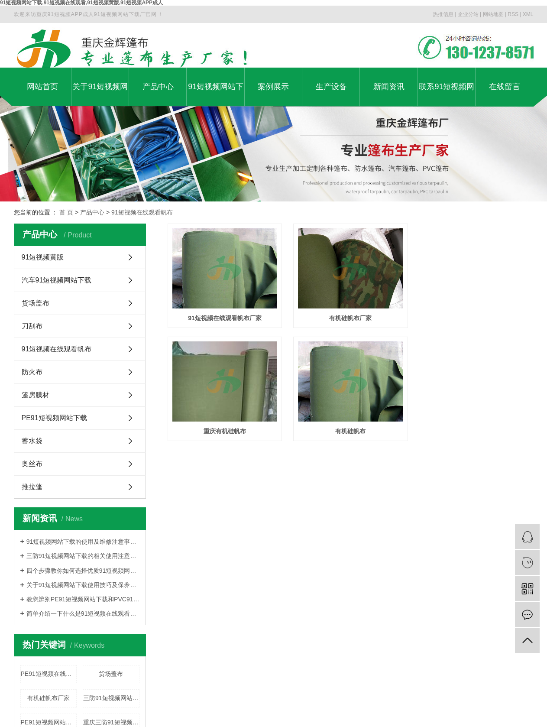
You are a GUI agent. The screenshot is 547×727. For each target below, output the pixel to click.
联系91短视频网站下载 (446, 94)
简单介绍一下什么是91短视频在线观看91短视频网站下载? (82, 613)
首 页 (66, 212)
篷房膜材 (35, 395)
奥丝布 (32, 463)
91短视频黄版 (43, 257)
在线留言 (504, 86)
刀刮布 (32, 326)
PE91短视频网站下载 (54, 418)
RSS (513, 14)
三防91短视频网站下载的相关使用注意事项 (82, 555)
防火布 (32, 372)
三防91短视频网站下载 (111, 698)
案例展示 (273, 86)
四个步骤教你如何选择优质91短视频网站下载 (82, 570)
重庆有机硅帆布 (225, 434)
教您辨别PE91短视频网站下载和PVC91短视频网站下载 (82, 599)
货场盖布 (35, 303)
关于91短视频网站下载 (100, 94)
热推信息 (443, 14)
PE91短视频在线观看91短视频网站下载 (49, 673)
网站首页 (42, 86)
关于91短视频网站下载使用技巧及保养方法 (82, 584)
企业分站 (468, 14)
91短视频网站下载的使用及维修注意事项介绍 (82, 541)
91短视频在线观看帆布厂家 (226, 319)
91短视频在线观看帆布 (142, 212)
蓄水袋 (32, 441)
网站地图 (493, 14)
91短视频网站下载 (215, 94)
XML (528, 14)
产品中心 (158, 86)
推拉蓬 (32, 486)
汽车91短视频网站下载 (57, 280)
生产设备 (331, 86)
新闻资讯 (389, 86)
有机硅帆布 (353, 434)
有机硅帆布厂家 (48, 698)
